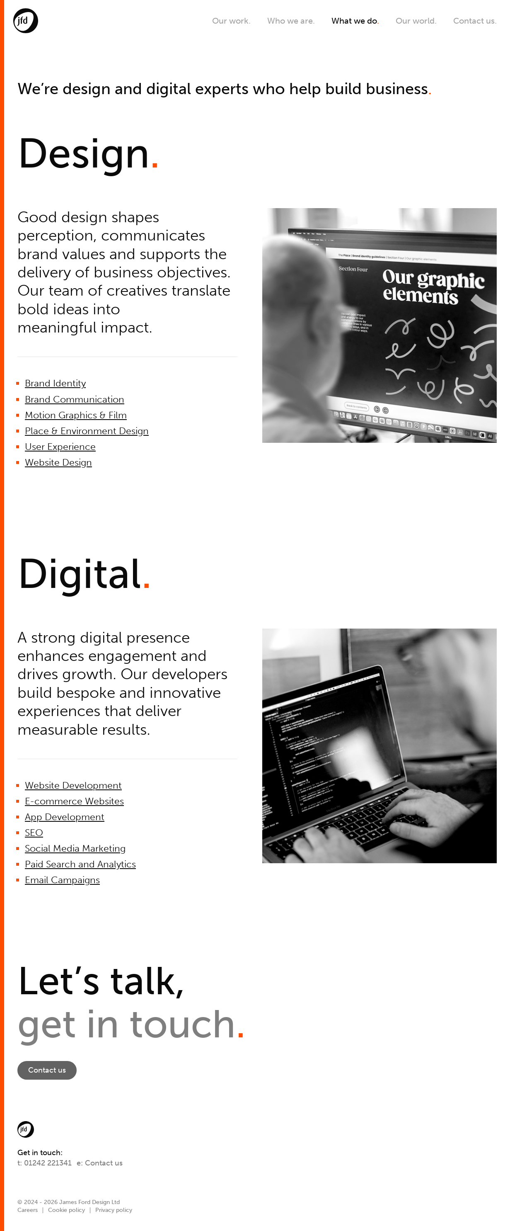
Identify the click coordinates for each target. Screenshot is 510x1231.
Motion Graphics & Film (76, 415)
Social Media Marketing (75, 848)
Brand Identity (55, 383)
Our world (416, 21)
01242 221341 (48, 1163)
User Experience (60, 446)
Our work (231, 21)
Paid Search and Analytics (80, 864)
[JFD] (25, 20)
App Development (64, 817)
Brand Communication (74, 399)
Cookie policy (66, 1210)
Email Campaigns (62, 880)
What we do (355, 21)
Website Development (73, 785)
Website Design (58, 462)
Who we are (291, 21)
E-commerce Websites (74, 801)
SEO (34, 832)
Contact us (475, 21)
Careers (27, 1210)
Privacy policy (113, 1210)
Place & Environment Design (87, 431)
